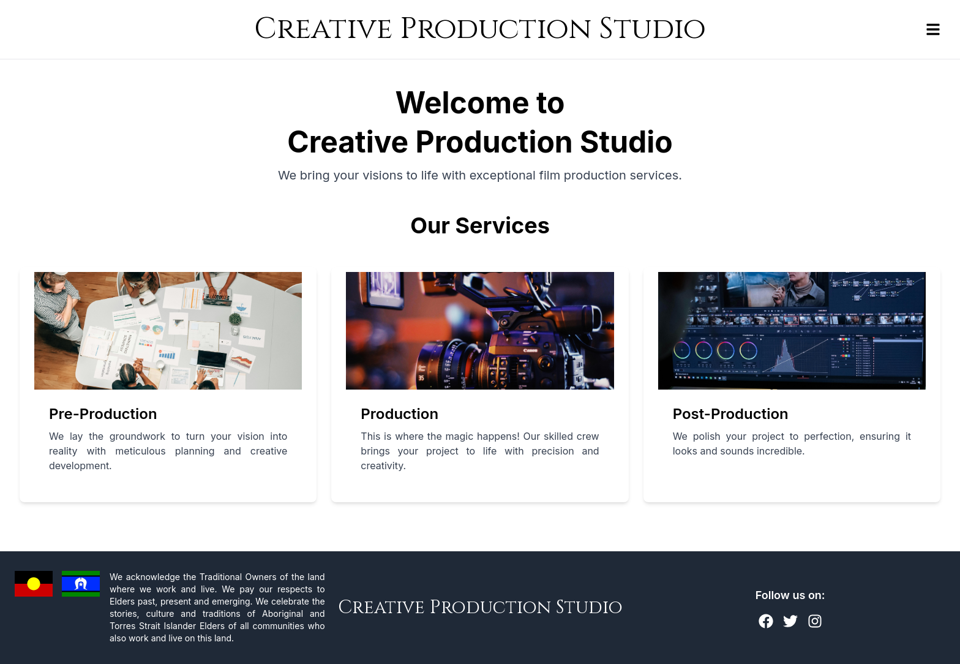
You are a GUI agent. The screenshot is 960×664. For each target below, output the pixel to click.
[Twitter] (790, 621)
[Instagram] (815, 621)
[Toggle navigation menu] (933, 29)
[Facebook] (766, 621)
